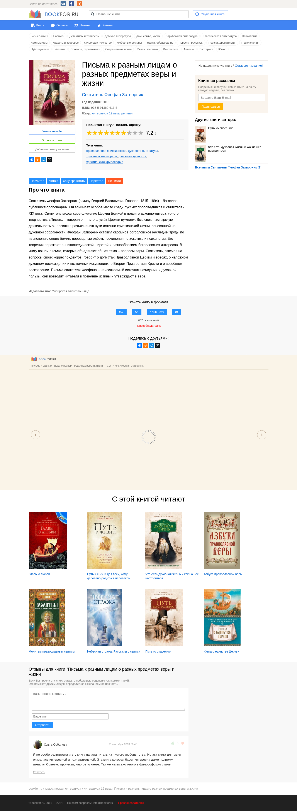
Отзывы (62, 25)
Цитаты (85, 25)
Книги (40, 25)
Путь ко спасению (214, 128)
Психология (249, 36)
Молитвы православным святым (52, 651)
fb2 (121, 312)
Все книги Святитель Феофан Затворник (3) (228, 167)
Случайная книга (212, 14)
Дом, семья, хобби (148, 36)
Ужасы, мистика (147, 49)
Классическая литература (220, 36)
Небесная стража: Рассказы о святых (113, 651)
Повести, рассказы (191, 42)
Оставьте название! (249, 65)
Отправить (42, 725)
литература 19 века (106, 113)
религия (127, 113)
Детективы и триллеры (85, 36)
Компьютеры (39, 42)
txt (136, 312)
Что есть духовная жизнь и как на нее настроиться (228, 148)
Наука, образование (160, 42)
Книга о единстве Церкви (221, 651)
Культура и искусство (98, 42)
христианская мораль (101, 156)
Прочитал (37, 181)
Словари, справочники (85, 49)
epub (157, 312)
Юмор (222, 49)
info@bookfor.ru (103, 802)
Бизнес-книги (39, 36)
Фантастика (170, 49)
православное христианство (106, 151)
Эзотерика (206, 49)
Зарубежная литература (182, 36)
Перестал (96, 181)
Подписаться (211, 106)
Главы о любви (39, 574)
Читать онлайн (52, 131)
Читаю (53, 181)
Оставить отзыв (52, 140)
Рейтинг (108, 25)
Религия (60, 49)
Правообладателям (131, 802)
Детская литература (118, 36)
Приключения (250, 42)
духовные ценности (132, 156)
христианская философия (104, 162)
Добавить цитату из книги (52, 149)
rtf (176, 312)
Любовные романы (129, 42)
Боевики (58, 36)
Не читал (114, 181)
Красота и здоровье (66, 42)
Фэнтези (188, 49)
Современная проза (118, 49)
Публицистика (40, 49)
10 (141, 133)
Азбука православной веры (223, 574)
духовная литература (143, 151)
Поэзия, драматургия (222, 42)
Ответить (39, 772)
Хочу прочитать (74, 181)
